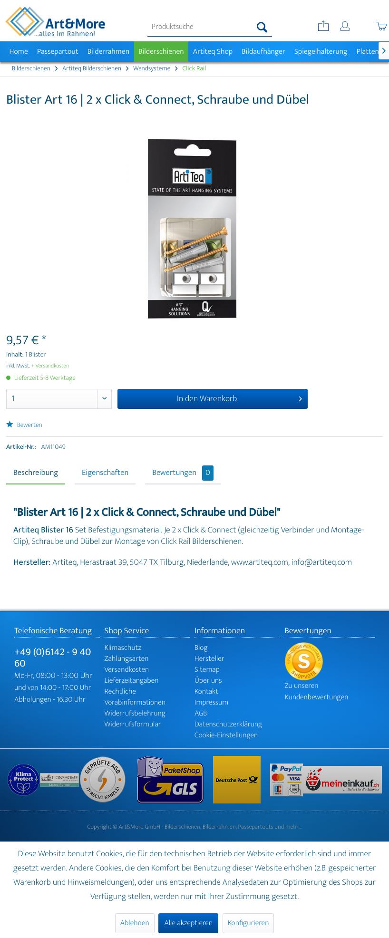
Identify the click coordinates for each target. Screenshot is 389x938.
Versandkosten (127, 669)
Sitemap (207, 669)
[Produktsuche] (209, 27)
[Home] (18, 51)
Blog (201, 647)
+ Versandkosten (50, 366)
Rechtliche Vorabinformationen (135, 697)
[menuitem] (209, 27)
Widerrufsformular (133, 724)
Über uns (208, 680)
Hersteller (209, 658)
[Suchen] (262, 27)
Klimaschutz (123, 647)
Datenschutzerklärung (228, 724)
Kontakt (206, 691)
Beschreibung (35, 473)
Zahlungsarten (127, 658)
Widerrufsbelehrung (135, 713)
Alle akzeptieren (188, 923)
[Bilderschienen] (161, 51)
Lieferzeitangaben (132, 680)
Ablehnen (134, 923)
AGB (200, 713)
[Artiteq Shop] (212, 51)
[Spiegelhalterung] (321, 51)
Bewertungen (183, 473)
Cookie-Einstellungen (226, 735)
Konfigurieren (248, 923)
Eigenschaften (105, 473)
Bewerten (24, 425)
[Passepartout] (57, 51)
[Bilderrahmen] (108, 51)
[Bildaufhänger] (263, 51)
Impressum (211, 702)
